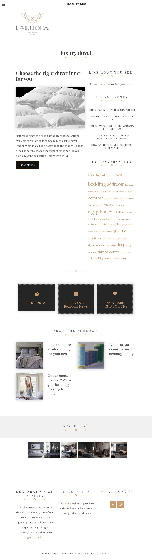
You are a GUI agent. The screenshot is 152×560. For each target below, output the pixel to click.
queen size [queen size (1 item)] (115, 238)
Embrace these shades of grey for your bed (59, 349)
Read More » (28, 165)
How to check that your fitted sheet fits (111, 146)
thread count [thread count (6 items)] (108, 252)
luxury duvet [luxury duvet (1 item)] (116, 219)
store (107, 84)
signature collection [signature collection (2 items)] (99, 245)
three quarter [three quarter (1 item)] (125, 252)
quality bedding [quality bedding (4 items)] (99, 238)
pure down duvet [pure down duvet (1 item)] (105, 232)
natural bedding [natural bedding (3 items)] (98, 224)
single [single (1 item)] (113, 245)
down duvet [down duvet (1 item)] (98, 205)
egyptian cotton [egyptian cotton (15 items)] (105, 212)
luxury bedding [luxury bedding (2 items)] (102, 218)
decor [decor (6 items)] (123, 198)
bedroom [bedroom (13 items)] (116, 184)
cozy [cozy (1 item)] (116, 199)
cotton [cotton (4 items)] (108, 198)
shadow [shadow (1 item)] (124, 238)
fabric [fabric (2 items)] (125, 212)
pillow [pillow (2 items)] (118, 224)
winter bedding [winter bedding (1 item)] (120, 258)
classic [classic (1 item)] (121, 192)
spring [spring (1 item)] (128, 245)
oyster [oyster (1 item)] (111, 224)
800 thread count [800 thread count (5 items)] (101, 175)
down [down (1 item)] (90, 205)
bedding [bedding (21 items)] (97, 184)
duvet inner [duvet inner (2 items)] (118, 204)
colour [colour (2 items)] (128, 191)
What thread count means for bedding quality (122, 349)
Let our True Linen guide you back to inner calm (112, 127)
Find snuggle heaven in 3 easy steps (112, 110)
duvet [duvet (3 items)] (107, 204)
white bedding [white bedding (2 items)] (96, 258)
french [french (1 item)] (91, 219)
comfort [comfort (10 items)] (95, 198)
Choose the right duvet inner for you (49, 76)
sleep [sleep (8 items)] (120, 244)
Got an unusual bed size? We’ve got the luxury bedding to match (60, 384)
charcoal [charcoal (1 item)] (114, 192)
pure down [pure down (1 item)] (92, 232)
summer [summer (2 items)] (92, 252)
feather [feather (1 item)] (132, 213)
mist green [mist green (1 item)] (126, 219)
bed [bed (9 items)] (119, 175)
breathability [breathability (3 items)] (102, 191)
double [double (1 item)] (131, 199)
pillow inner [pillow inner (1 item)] (127, 224)
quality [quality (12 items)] (119, 231)
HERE (68, 503)
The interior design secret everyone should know (112, 137)
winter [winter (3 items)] (108, 258)
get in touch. (34, 537)
